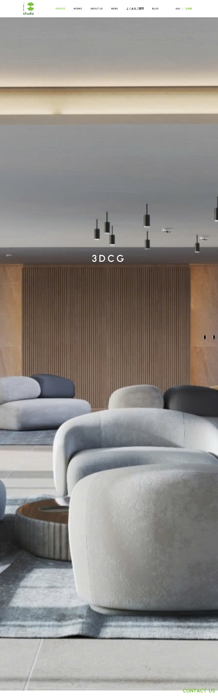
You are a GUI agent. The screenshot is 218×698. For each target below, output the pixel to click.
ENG (178, 8)
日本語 (188, 8)
